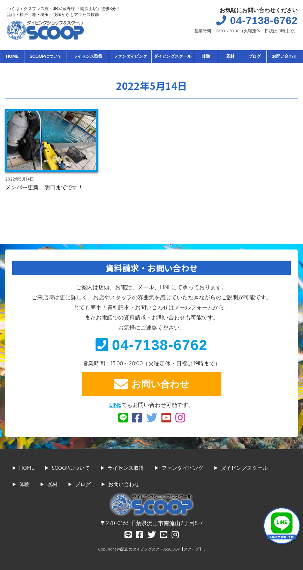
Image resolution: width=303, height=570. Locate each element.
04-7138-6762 (151, 345)
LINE (115, 404)
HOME (12, 56)
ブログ (254, 56)
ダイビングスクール (172, 56)
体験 (206, 56)
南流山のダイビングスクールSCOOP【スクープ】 (160, 549)
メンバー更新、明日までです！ (44, 187)
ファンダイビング (130, 56)
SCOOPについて (46, 56)
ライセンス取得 (88, 56)
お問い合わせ (284, 56)
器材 (230, 56)
